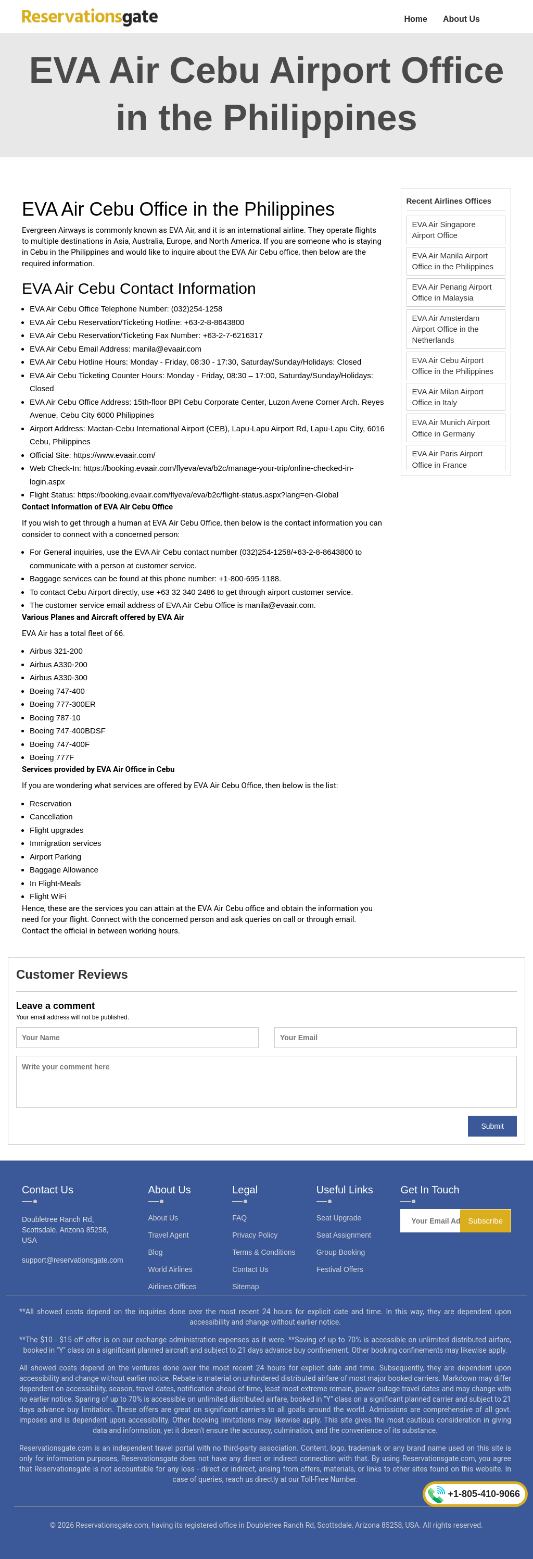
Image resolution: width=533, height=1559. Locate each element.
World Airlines (170, 1269)
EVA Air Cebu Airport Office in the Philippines (452, 366)
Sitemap (245, 1286)
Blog (155, 1252)
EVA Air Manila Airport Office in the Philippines (452, 261)
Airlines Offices (172, 1286)
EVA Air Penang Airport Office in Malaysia (452, 292)
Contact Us (250, 1269)
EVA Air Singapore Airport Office (444, 230)
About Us (461, 19)
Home (415, 19)
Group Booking (340, 1252)
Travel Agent (168, 1235)
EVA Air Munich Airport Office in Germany (451, 428)
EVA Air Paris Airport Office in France (447, 459)
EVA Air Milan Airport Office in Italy (448, 397)
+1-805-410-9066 (474, 1494)
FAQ (239, 1218)
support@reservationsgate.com (72, 1260)
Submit (492, 1126)
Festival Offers (339, 1269)
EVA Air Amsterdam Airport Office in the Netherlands (446, 329)
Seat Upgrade (338, 1218)
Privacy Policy (254, 1235)
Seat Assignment (343, 1235)
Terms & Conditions (263, 1252)
